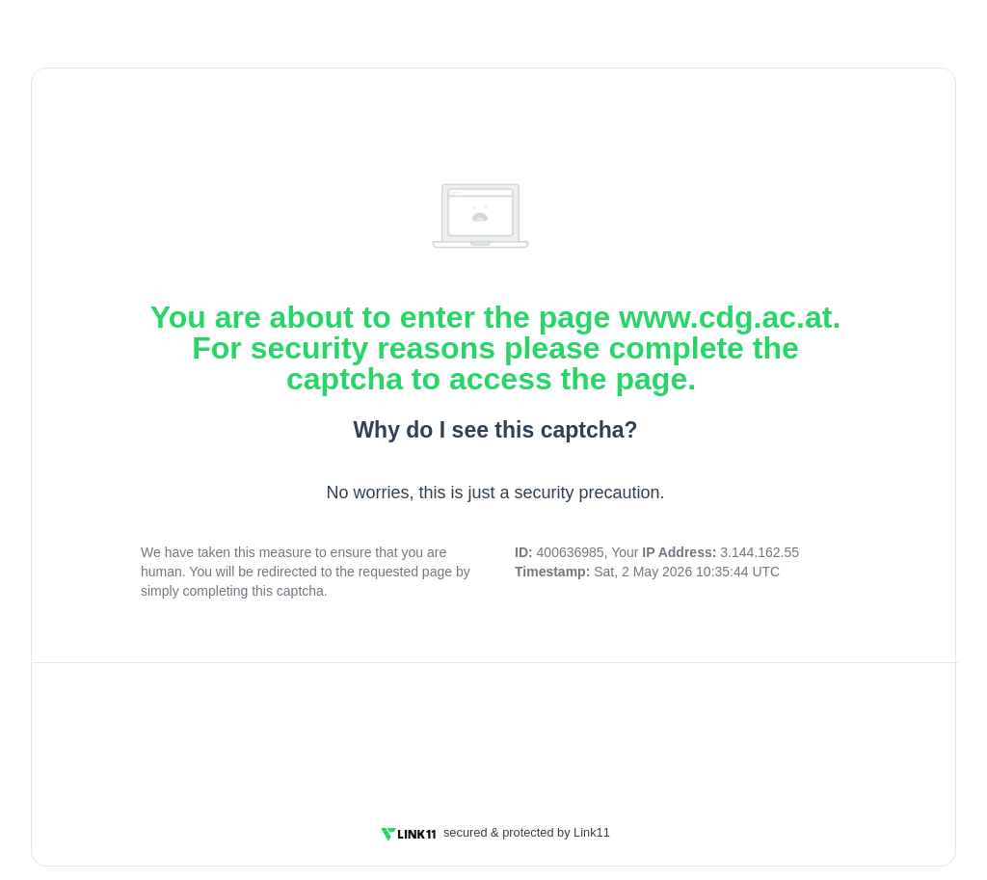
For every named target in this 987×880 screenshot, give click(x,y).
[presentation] (495, 731)
